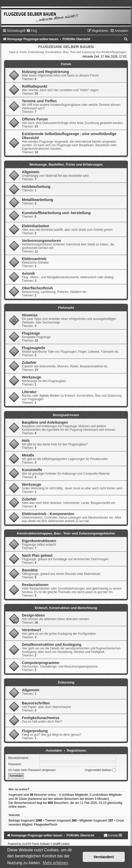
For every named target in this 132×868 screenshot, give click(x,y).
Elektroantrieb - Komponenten (48, 514)
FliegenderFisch (45, 824)
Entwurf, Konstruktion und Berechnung (66, 608)
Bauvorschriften (36, 703)
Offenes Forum (35, 119)
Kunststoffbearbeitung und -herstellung (56, 213)
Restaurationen (35, 585)
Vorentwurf (31, 630)
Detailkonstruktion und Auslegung (51, 645)
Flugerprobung (35, 731)
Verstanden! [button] (104, 857)
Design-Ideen (33, 615)
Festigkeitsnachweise (40, 718)
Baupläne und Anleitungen (45, 422)
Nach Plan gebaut (37, 555)
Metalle (28, 455)
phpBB (25, 844)
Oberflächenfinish (37, 288)
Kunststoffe (32, 470)
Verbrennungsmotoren (41, 241)
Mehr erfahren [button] (55, 863)
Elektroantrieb (34, 259)
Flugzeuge (31, 333)
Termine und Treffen (39, 101)
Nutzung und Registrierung (45, 72)
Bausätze (30, 570)
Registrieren (76, 750)
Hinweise (30, 315)
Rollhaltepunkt (34, 86)
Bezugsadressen (66, 415)
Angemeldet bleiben (100, 770)
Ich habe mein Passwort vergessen (32, 770)
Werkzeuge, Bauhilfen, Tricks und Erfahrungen (66, 164)
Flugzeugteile (33, 348)
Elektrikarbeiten (35, 226)
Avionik (28, 273)
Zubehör (29, 363)
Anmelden (54, 750)
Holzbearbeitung (36, 187)
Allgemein (30, 172)
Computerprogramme (40, 663)
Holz (26, 441)
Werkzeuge (31, 377)
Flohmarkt (66, 308)
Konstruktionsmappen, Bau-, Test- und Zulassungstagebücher (66, 533)
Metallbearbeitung (37, 200)
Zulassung (66, 682)
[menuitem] (31, 31)
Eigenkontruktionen (39, 541)
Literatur (29, 392)
